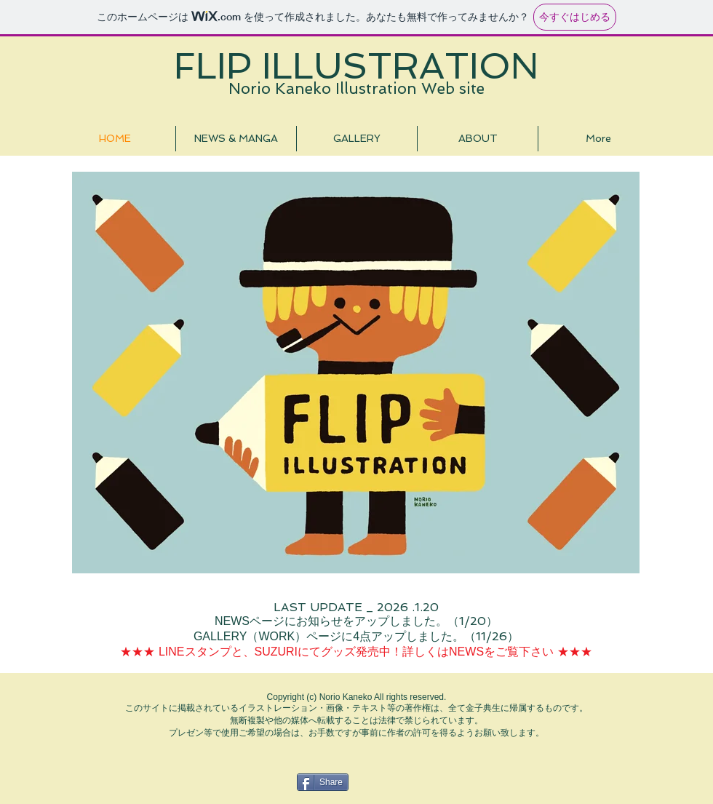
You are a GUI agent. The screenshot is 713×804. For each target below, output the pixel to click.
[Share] (322, 782)
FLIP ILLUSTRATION (356, 65)
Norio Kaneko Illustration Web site (356, 88)
